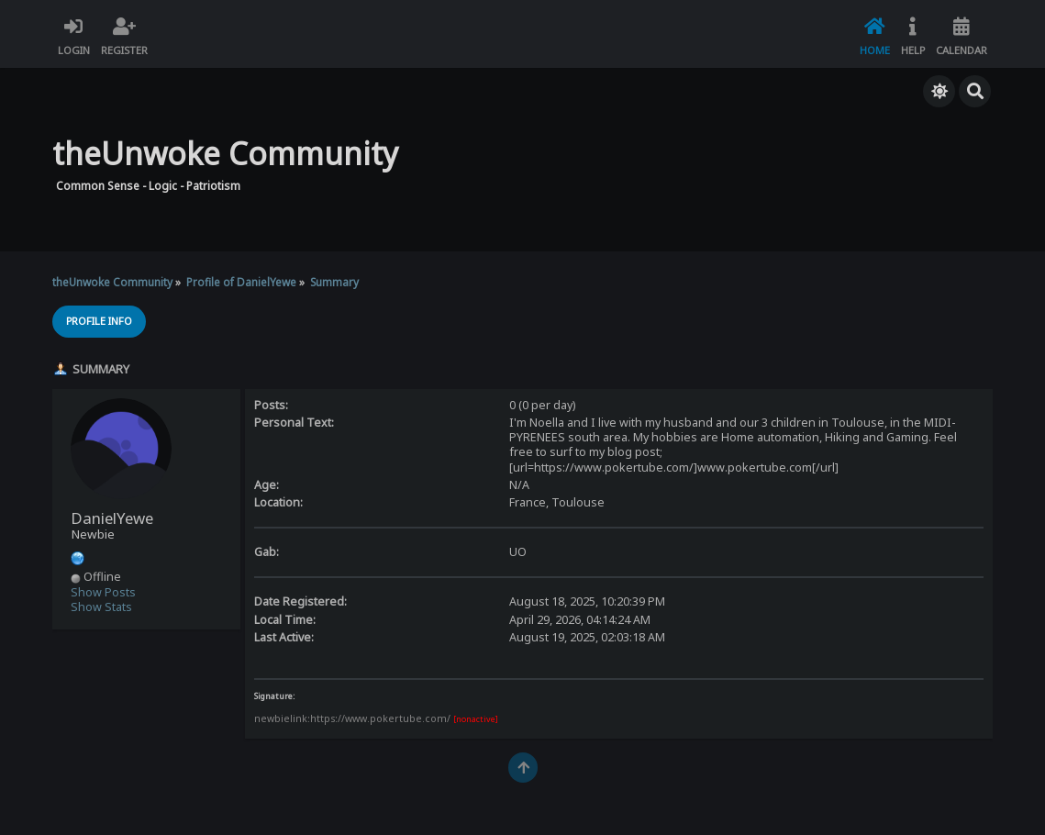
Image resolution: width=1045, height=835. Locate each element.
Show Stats (101, 607)
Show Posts (103, 592)
